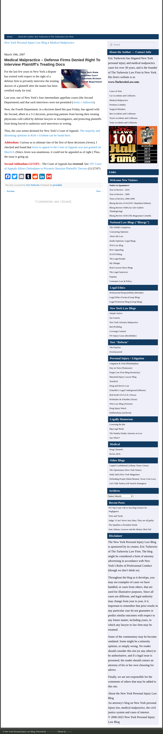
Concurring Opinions (118, 231)
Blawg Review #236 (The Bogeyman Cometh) (130, 215)
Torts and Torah (116, 516)
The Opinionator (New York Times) (125, 470)
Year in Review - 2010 (119, 189)
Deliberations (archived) (120, 412)
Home (10, 36)
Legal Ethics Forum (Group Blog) (124, 297)
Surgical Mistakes (117, 109)
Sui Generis (114, 318)
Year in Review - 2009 (119, 194)
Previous (9, 191)
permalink (57, 185)
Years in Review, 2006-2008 (122, 198)
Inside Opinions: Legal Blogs (122, 241)
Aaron (69, 731)
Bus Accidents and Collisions (122, 113)
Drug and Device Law (119, 385)
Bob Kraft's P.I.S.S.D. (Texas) (122, 395)
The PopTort (115, 347)
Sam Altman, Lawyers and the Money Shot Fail (130, 529)
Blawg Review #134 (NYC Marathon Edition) (130, 203)
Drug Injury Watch (117, 408)
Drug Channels (116, 449)
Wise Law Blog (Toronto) (120, 403)
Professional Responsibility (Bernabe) (126, 292)
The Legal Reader (117, 258)
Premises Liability (117, 104)
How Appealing (116, 249)
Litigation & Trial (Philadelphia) (123, 363)
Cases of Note (115, 91)
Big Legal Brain (116, 429)
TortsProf (113, 381)
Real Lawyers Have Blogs (121, 267)
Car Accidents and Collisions (122, 95)
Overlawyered (115, 352)
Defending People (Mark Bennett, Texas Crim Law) (132, 479)
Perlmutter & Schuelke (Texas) (123, 399)
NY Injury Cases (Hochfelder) (122, 335)
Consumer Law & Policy (120, 281)
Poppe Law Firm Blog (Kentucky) (124, 372)
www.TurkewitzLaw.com (123, 82)
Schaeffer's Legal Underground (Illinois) (127, 390)
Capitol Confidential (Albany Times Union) (129, 465)
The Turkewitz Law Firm (126, 551)
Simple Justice (115, 313)
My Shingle (114, 263)
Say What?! (114, 437)
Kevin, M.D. (115, 454)
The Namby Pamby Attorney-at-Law (125, 433)
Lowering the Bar (117, 424)
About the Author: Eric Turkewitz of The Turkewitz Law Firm (45, 36)
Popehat (113, 276)
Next (99, 191)
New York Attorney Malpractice (123, 322)
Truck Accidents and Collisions (123, 118)
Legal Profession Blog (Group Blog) (125, 301)
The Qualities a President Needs (123, 525)
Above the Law (116, 236)
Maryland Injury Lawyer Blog (122, 377)
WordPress (51, 731)
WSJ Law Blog (116, 245)
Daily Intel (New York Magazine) (124, 474)
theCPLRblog (115, 326)
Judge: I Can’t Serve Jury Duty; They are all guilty (131, 520)
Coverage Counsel (117, 331)
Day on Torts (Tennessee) (120, 368)
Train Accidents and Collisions (123, 122)
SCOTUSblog (115, 254)
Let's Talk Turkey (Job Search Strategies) (127, 483)
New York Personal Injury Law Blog (26, 42)
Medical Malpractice (62, 42)
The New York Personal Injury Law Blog (132, 542)
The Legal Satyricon (118, 272)
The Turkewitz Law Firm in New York (133, 72)
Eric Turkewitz (32, 185)
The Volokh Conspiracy (120, 227)
